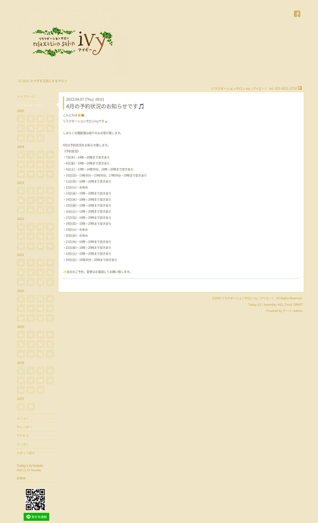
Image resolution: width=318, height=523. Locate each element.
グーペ (287, 311)
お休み (21, 478)
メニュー (23, 418)
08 (50, 118)
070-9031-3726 (286, 88)
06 (31, 128)
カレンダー (24, 426)
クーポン (23, 444)
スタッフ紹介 (26, 453)
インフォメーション (30, 105)
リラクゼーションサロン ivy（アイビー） (248, 298)
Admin (298, 311)
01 (40, 138)
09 (40, 118)
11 (21, 118)
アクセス (23, 435)
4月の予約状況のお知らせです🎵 (105, 106)
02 (31, 138)
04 (50, 128)
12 (21, 154)
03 (21, 138)
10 (31, 118)
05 (40, 128)
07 (21, 128)
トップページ (26, 96)
